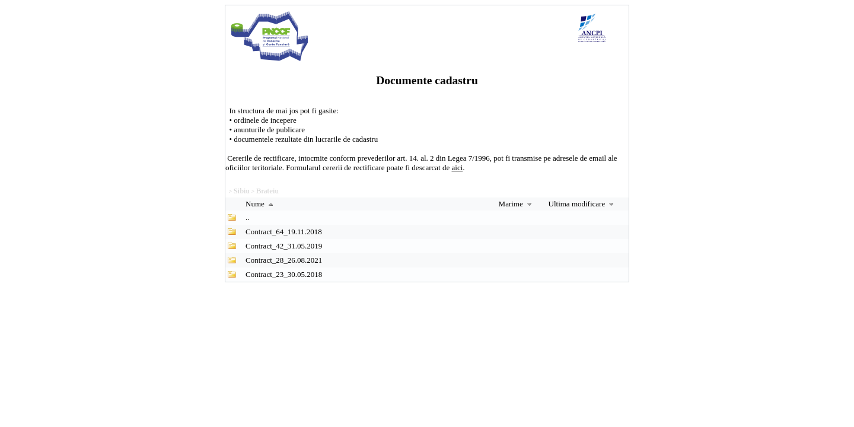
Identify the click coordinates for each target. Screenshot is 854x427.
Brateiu (267, 190)
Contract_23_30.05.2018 (284, 274)
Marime (516, 203)
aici (457, 167)
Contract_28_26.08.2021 (284, 260)
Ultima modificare (583, 203)
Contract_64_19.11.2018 (284, 231)
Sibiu (242, 190)
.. (248, 217)
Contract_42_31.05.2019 (284, 245)
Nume (261, 203)
